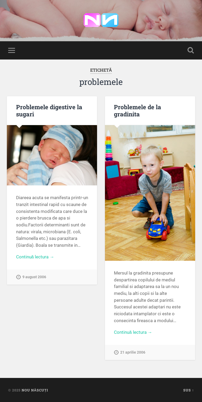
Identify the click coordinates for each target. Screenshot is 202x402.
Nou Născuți (35, 390)
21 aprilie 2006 (132, 352)
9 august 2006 (34, 277)
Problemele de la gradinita (137, 110)
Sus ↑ (188, 390)
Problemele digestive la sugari (49, 110)
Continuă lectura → (35, 256)
